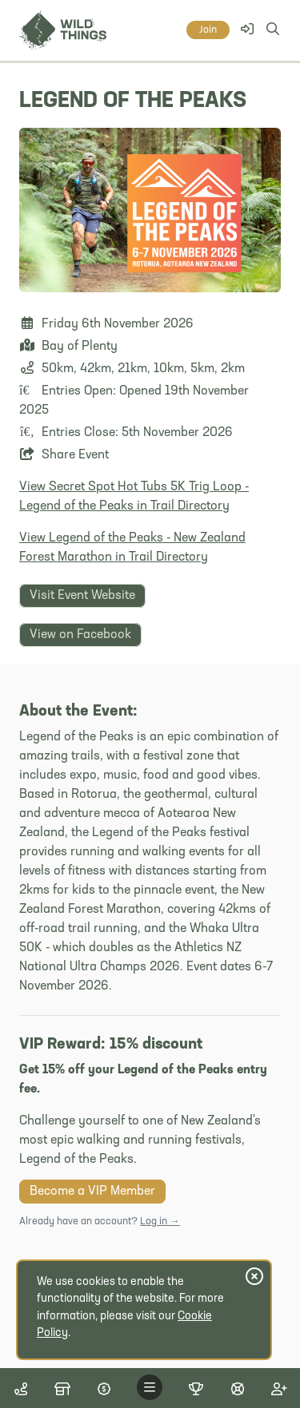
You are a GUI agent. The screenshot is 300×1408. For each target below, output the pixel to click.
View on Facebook (80, 635)
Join (208, 30)
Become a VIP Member (92, 1191)
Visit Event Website (82, 595)
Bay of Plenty (80, 346)
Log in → (160, 1221)
